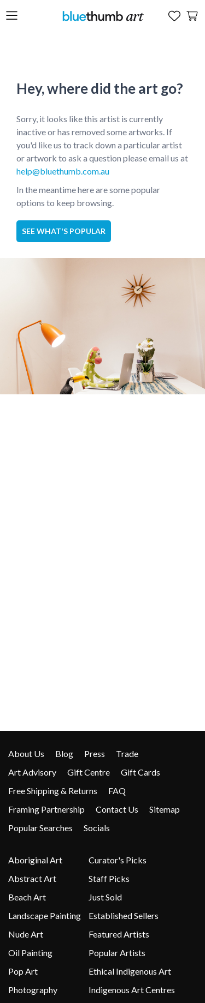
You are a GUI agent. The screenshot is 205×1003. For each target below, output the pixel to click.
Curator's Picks (118, 860)
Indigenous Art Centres (132, 989)
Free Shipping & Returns (52, 790)
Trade (127, 753)
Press (94, 753)
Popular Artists (117, 952)
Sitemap (164, 809)
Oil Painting (30, 952)
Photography (32, 989)
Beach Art (27, 897)
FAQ (117, 790)
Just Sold (105, 897)
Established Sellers (124, 915)
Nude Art (25, 934)
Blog (64, 753)
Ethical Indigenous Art (130, 971)
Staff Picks (109, 878)
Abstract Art (32, 878)
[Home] (103, 16)
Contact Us (117, 809)
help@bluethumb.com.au (62, 171)
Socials (97, 827)
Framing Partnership (46, 809)
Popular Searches (40, 827)
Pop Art (23, 971)
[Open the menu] (12, 16)
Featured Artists (119, 934)
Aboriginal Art (35, 860)
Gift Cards (140, 772)
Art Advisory (32, 772)
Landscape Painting (44, 915)
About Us (26, 753)
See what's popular (64, 231)
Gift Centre (88, 772)
